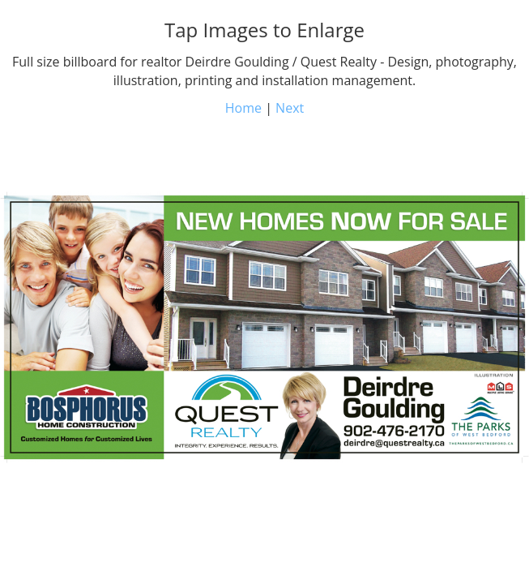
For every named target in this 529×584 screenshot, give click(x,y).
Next (289, 108)
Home (243, 108)
